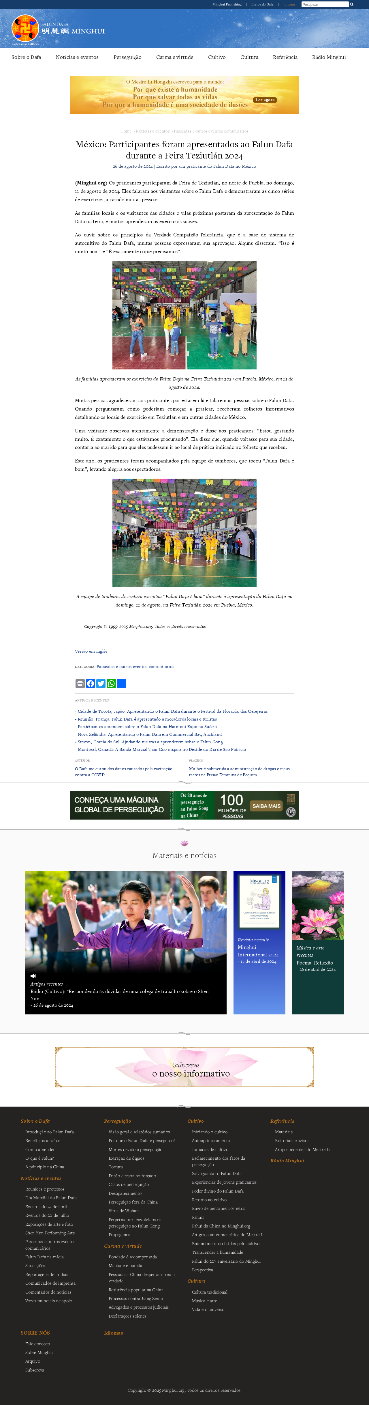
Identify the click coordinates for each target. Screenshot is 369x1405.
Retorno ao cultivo (209, 1199)
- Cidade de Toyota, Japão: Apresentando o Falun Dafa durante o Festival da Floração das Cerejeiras (171, 711)
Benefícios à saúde (42, 1140)
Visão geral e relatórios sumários (139, 1132)
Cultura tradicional (209, 1292)
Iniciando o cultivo (209, 1132)
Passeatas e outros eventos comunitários (211, 131)
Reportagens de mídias (46, 1274)
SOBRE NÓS (35, 1332)
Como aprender (40, 1149)
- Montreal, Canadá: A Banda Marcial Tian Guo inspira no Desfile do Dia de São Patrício (160, 749)
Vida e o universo (208, 1309)
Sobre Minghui (39, 1352)
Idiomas (289, 4)
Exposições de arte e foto (49, 1224)
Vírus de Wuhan (124, 1210)
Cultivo (217, 57)
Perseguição (128, 57)
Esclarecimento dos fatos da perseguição (218, 1161)
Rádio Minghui (329, 57)
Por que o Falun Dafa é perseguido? (142, 1140)
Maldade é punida (125, 1265)
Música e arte (204, 1300)
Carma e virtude (174, 57)
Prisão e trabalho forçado (132, 1175)
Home (126, 131)
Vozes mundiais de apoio (48, 1300)
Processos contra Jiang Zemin (136, 1298)
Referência (285, 57)
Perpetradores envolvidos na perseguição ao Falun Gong (135, 1222)
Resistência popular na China (136, 1289)
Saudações (35, 1265)
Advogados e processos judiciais (139, 1307)
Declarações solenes (127, 1316)
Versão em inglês (91, 651)
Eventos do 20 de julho (47, 1215)
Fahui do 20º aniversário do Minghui (226, 1261)
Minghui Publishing (227, 4)
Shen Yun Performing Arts (50, 1233)
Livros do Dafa (262, 4)
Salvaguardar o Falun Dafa (217, 1173)
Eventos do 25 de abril (46, 1206)
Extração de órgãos (126, 1158)
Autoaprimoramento (211, 1140)
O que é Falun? (39, 1158)
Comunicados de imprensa (50, 1283)
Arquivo (32, 1361)
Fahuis (198, 1217)
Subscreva (34, 1370)
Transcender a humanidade (217, 1252)
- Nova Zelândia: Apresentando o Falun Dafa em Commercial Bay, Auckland (148, 734)
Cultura (249, 57)
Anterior (82, 760)
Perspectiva (202, 1269)
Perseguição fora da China (133, 1202)
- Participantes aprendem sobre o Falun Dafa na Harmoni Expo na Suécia (146, 726)
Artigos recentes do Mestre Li (302, 1149)
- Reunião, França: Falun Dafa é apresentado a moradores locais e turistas (146, 719)
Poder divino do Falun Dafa (218, 1191)
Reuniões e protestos (45, 1189)
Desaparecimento (125, 1193)
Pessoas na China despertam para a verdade (142, 1277)
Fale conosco (37, 1343)
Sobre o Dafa (26, 57)
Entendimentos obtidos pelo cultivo (226, 1243)
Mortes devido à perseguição (136, 1149)
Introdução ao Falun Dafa (49, 1132)
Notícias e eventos (77, 57)
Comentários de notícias (48, 1292)
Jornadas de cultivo (210, 1149)
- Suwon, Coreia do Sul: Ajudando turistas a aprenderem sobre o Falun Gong (149, 742)
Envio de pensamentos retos (218, 1208)
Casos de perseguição (129, 1184)
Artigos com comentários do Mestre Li (228, 1234)
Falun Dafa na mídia (44, 1257)
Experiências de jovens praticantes (224, 1182)
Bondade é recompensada (133, 1257)
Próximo (196, 760)
